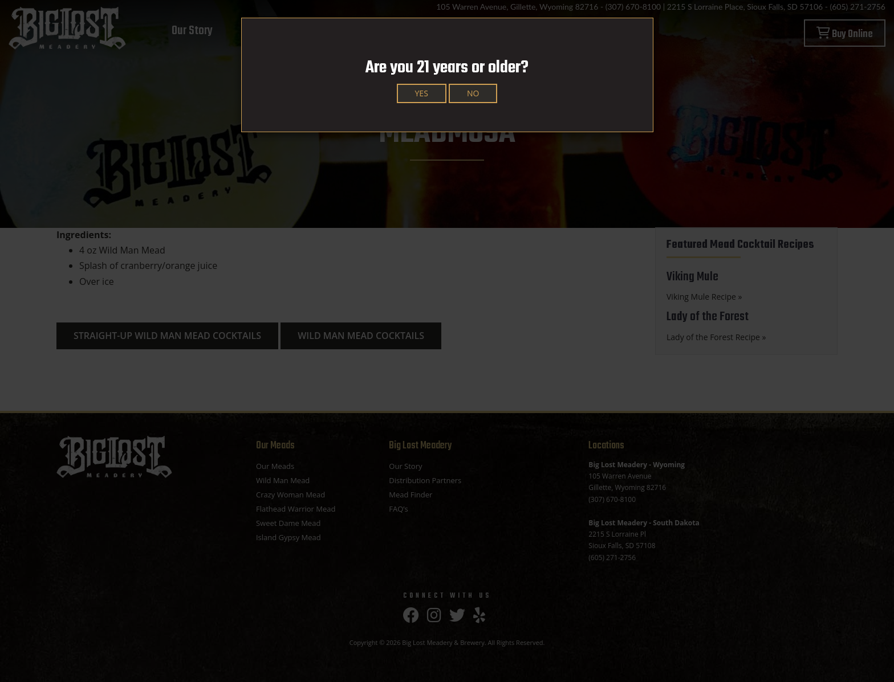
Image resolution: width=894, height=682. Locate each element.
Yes (421, 93)
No (473, 93)
